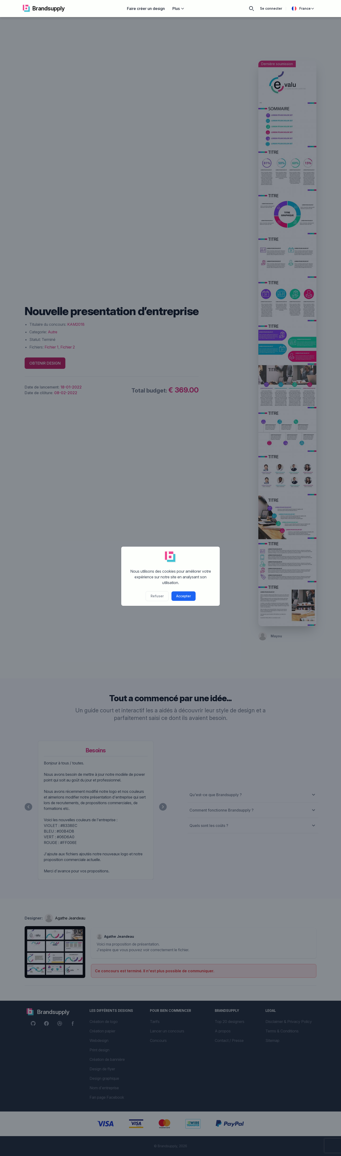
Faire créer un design (146, 8)
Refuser (157, 596)
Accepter (183, 596)
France (303, 8)
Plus (178, 8)
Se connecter (271, 8)
